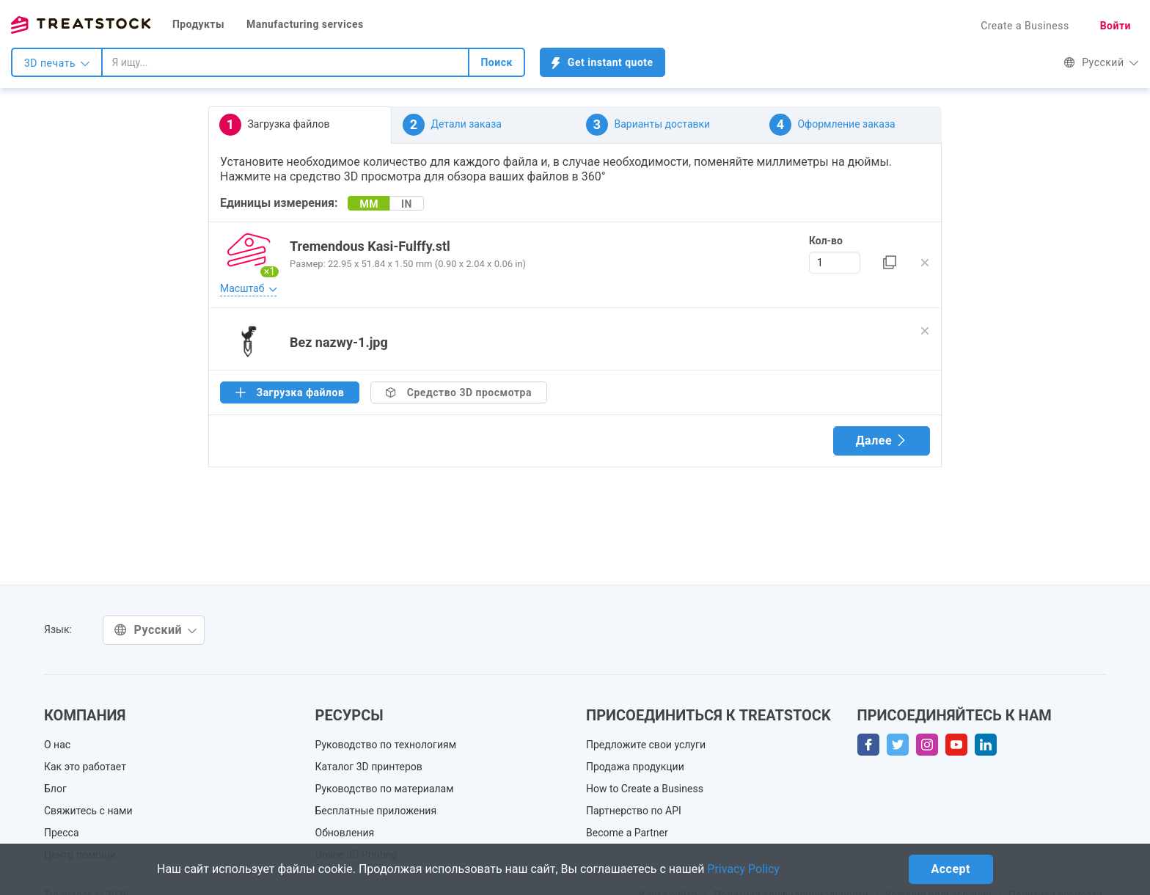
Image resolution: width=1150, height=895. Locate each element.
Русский (1101, 62)
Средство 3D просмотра (459, 392)
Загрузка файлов (274, 125)
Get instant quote (602, 62)
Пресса (61, 833)
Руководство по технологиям (386, 744)
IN (406, 204)
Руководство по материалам (384, 788)
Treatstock (80, 25)
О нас (57, 744)
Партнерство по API (633, 811)
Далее (881, 441)
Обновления (345, 833)
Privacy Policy (743, 869)
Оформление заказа (832, 125)
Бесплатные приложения (376, 811)
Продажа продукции (635, 766)
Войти (1115, 26)
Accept (950, 869)
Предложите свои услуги (646, 744)
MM (368, 204)
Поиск (496, 62)
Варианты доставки (648, 125)
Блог (55, 788)
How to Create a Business (644, 788)
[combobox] (285, 62)
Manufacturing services (305, 24)
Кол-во (826, 240)
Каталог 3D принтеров (368, 766)
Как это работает (85, 766)
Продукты (198, 24)
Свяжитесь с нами (88, 811)
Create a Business (1025, 26)
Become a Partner (627, 833)
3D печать (56, 63)
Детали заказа (452, 125)
